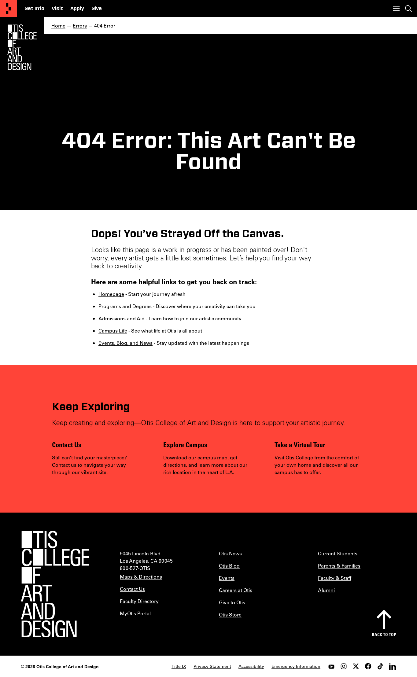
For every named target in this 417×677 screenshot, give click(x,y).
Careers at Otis (235, 590)
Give (96, 8)
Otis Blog (229, 565)
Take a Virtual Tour (300, 444)
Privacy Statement (212, 666)
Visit (57, 8)
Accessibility (251, 666)
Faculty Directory (139, 601)
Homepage (111, 294)
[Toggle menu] (396, 8)
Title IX (179, 666)
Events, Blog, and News (125, 343)
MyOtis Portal (135, 613)
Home (58, 25)
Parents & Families (339, 565)
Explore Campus (185, 444)
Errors (80, 25)
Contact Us (66, 444)
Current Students (337, 553)
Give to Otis (232, 602)
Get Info (34, 8)
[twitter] (356, 666)
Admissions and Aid (121, 318)
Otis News (230, 553)
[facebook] (368, 666)
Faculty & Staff (334, 578)
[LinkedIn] (392, 666)
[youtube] (331, 666)
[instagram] (343, 666)
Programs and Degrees (125, 306)
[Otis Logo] (22, 47)
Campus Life (112, 330)
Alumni (326, 590)
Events (226, 578)
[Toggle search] (408, 8)
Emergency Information (295, 666)
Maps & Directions (141, 576)
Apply (77, 8)
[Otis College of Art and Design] (8, 8)
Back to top (384, 634)
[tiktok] (380, 666)
